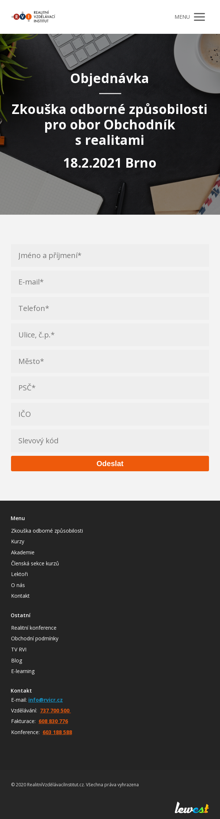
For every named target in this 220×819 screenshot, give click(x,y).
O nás (18, 585)
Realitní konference (34, 627)
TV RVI (18, 649)
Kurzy (17, 541)
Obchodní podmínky (34, 638)
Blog (16, 660)
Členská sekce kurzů (35, 563)
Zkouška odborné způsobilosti (47, 530)
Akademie (23, 552)
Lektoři (19, 574)
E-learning (23, 671)
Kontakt (20, 595)
